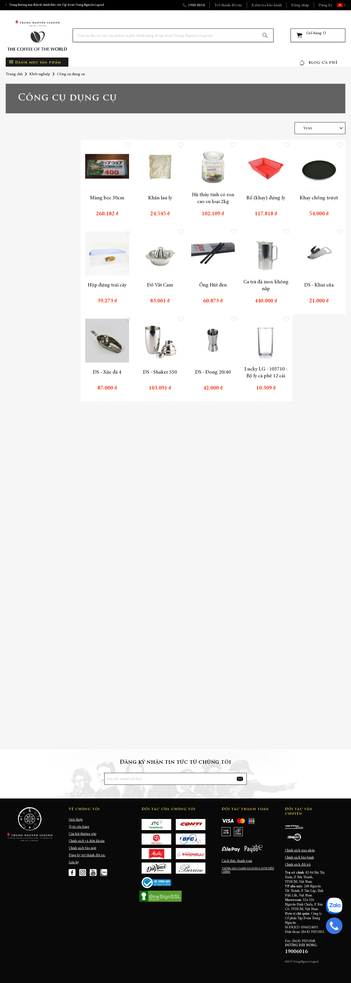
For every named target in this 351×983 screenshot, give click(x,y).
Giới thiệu (76, 820)
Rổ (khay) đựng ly (265, 198)
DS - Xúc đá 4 (107, 372)
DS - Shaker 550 (160, 372)
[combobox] (173, 35)
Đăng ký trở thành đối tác (87, 855)
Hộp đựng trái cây (107, 285)
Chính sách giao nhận (300, 850)
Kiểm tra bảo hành (267, 5)
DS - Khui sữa (319, 285)
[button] (344, 5)
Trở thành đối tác (228, 5)
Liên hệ (74, 862)
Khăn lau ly (160, 198)
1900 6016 (196, 5)
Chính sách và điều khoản (87, 841)
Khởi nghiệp (39, 74)
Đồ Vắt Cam (160, 285)
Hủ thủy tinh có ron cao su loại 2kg (213, 198)
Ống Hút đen (213, 285)
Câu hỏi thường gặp (82, 834)
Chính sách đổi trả (298, 865)
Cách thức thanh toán (237, 861)
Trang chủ (14, 74)
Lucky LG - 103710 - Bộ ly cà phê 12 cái (265, 373)
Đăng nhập (300, 5)
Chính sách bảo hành (299, 857)
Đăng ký (325, 5)
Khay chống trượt (319, 198)
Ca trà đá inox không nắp (266, 286)
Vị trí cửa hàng (79, 827)
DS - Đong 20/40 (213, 372)
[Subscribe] (240, 779)
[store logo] (37, 35)
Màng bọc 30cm (107, 198)
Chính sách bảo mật (82, 848)
